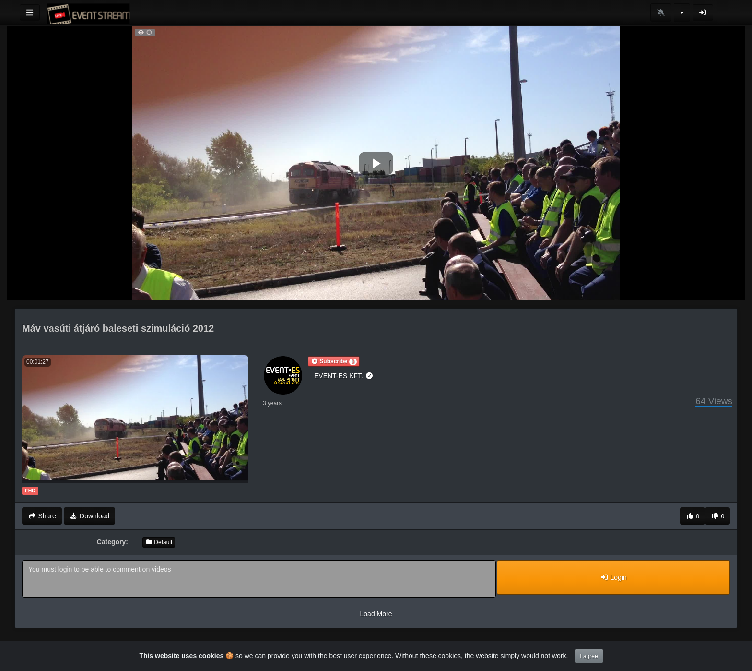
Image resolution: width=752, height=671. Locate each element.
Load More (376, 614)
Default (158, 542)
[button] (334, 361)
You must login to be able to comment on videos (259, 579)
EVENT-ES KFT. (343, 376)
